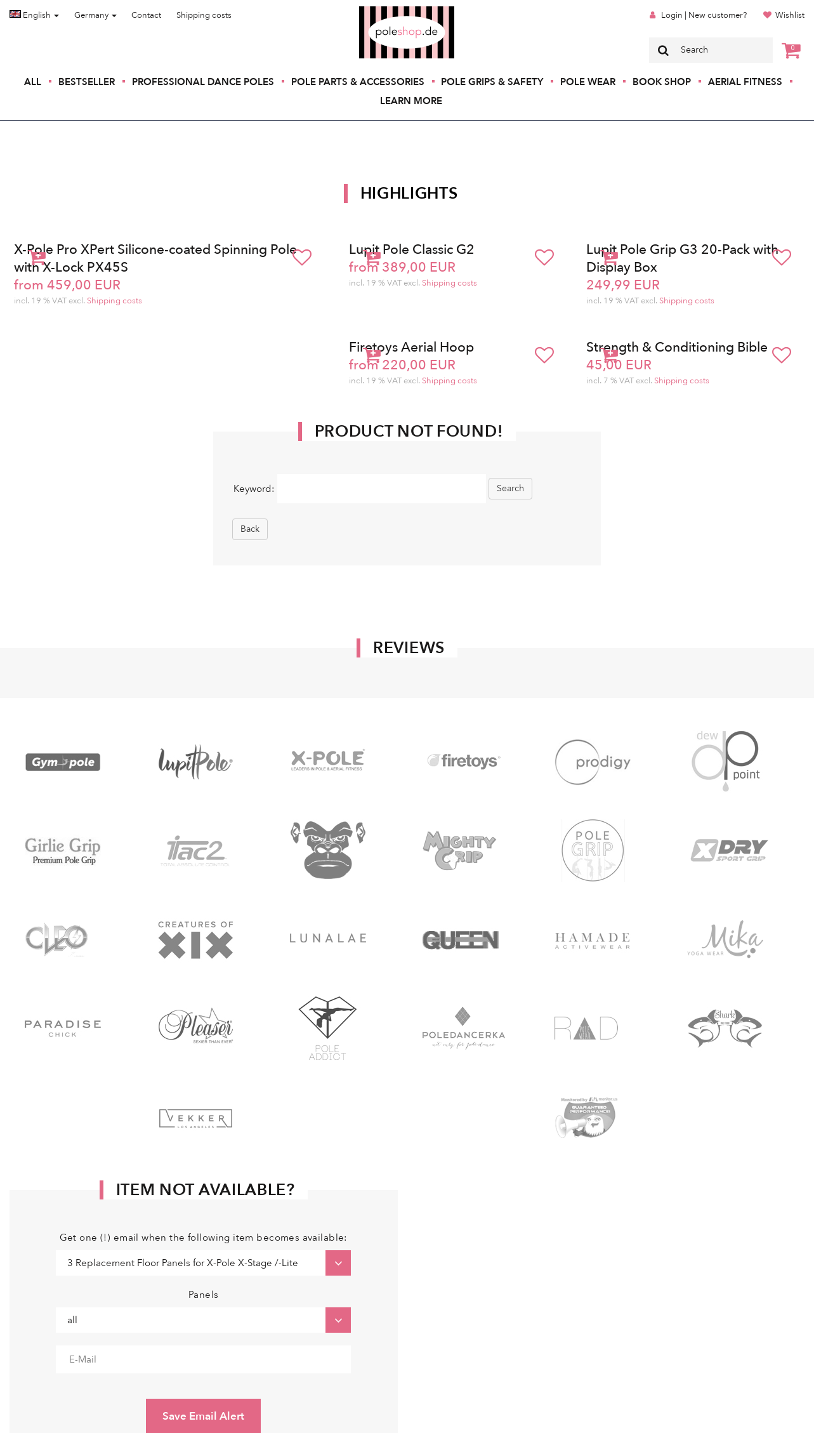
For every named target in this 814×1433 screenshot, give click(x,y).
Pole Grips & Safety (492, 82)
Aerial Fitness (745, 82)
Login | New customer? (704, 15)
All (32, 82)
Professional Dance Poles (203, 82)
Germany (95, 15)
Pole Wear (587, 82)
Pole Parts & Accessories (357, 82)
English (34, 15)
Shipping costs (204, 15)
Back (249, 529)
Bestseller (86, 82)
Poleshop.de (377, 10)
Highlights (409, 193)
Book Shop (662, 82)
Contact (146, 15)
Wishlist (789, 15)
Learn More (411, 101)
